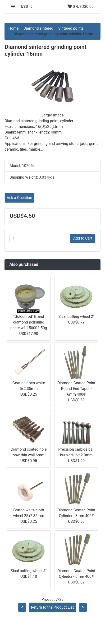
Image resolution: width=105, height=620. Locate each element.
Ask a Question (19, 197)
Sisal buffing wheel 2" (76, 316)
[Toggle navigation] (13, 6)
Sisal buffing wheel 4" (28, 571)
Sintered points (71, 28)
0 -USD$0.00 (81, 6)
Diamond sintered (38, 28)
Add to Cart (82, 238)
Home (13, 28)
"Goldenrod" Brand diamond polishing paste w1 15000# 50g (28, 322)
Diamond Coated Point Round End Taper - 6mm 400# (76, 389)
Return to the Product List (52, 607)
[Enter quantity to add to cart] (39, 238)
